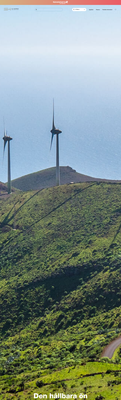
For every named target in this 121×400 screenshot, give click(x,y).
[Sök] (49, 9)
